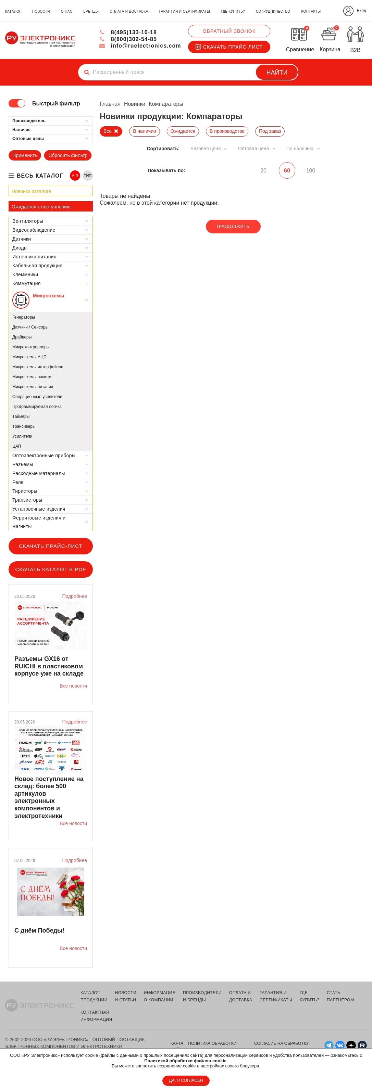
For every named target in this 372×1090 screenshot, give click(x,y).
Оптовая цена (257, 148)
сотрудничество (273, 11)
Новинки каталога (31, 191)
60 (287, 171)
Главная (110, 104)
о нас (66, 11)
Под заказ (270, 131)
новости (41, 11)
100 (310, 171)
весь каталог (40, 176)
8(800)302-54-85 (128, 39)
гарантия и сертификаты (184, 11)
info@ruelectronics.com (140, 46)
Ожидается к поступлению (41, 206)
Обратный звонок (229, 31)
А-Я (75, 176)
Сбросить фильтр (67, 155)
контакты (311, 11)
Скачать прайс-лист (229, 47)
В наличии (144, 131)
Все (107, 131)
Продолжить (233, 226)
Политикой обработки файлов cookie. (186, 1060)
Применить (24, 155)
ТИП (87, 176)
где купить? (233, 11)
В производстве (227, 131)
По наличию (303, 148)
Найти (277, 72)
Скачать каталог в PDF (50, 569)
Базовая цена (208, 148)
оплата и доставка (129, 11)
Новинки (135, 104)
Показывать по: (166, 170)
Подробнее (74, 596)
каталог (13, 11)
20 (263, 171)
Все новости (73, 686)
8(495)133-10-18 (128, 32)
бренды (91, 11)
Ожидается (183, 131)
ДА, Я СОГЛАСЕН (186, 1080)
